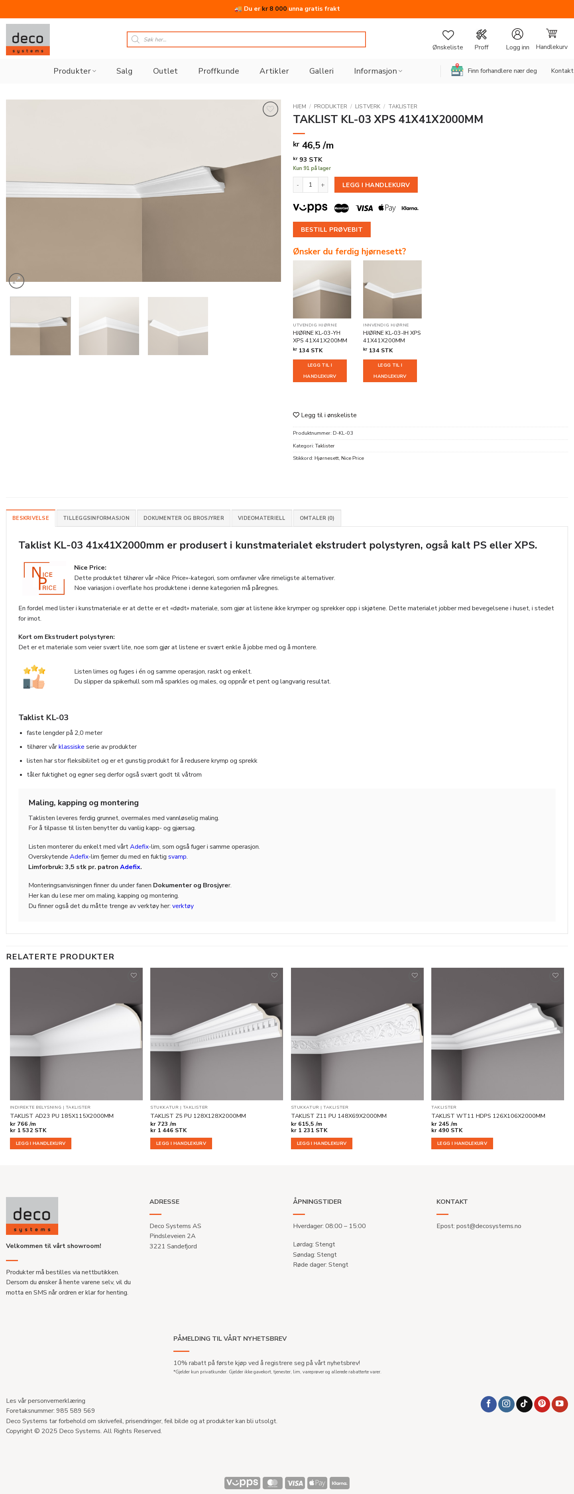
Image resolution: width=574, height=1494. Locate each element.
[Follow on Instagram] (506, 1404)
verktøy (183, 906)
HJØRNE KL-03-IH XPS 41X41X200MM (392, 336)
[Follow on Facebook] (489, 1404)
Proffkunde (218, 71)
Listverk (367, 106)
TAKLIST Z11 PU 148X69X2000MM (339, 1116)
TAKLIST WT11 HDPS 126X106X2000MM (488, 1116)
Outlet (165, 71)
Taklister (402, 106)
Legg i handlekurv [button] (41, 1143)
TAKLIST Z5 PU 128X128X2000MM (198, 1116)
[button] (517, 40)
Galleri (321, 71)
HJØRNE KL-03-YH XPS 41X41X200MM (320, 336)
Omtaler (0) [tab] (317, 518)
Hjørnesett (327, 458)
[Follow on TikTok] (524, 1404)
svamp (177, 856)
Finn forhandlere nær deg (494, 69)
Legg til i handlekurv (319, 370)
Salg (124, 71)
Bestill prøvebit (332, 229)
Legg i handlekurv (376, 185)
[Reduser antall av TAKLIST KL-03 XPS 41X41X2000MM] (298, 185)
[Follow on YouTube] (560, 1404)
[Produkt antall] (310, 185)
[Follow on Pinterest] (542, 1404)
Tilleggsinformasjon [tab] (96, 518)
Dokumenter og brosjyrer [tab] (184, 518)
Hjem (299, 106)
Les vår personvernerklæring (45, 1400)
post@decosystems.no (488, 1226)
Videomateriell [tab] (262, 518)
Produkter (74, 71)
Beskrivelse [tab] (30, 518)
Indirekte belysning (35, 1107)
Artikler (274, 71)
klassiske (72, 746)
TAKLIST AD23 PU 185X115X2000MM (62, 1116)
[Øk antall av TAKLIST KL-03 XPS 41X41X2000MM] (323, 185)
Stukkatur (164, 1107)
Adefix (139, 846)
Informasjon (378, 71)
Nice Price (352, 458)
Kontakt (562, 70)
